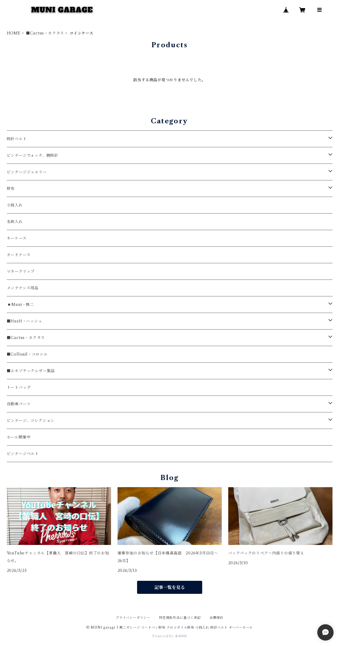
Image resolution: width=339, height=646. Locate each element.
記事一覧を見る (169, 587)
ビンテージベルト (23, 453)
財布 (11, 188)
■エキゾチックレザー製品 (31, 370)
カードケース (19, 254)
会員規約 (216, 618)
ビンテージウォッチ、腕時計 (32, 155)
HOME (14, 33)
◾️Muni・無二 (20, 304)
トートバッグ (19, 387)
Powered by (169, 636)
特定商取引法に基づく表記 (180, 618)
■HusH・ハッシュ (24, 321)
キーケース (17, 238)
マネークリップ (21, 271)
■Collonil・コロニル (27, 354)
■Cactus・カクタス (45, 33)
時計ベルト (17, 138)
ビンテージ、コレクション (31, 420)
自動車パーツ (19, 404)
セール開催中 (19, 437)
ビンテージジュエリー (27, 172)
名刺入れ (15, 221)
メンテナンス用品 (23, 288)
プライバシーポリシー (133, 618)
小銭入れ (15, 205)
